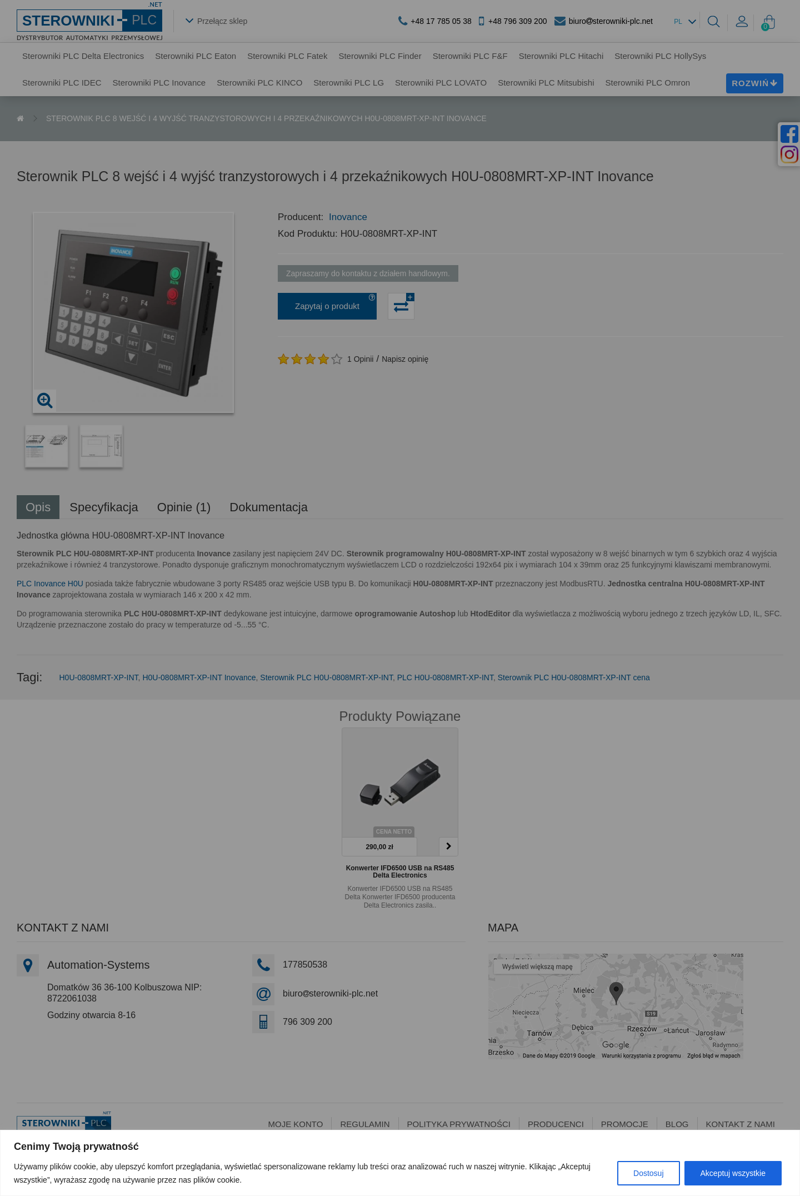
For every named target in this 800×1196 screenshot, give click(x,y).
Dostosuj (648, 1173)
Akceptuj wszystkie (733, 1173)
